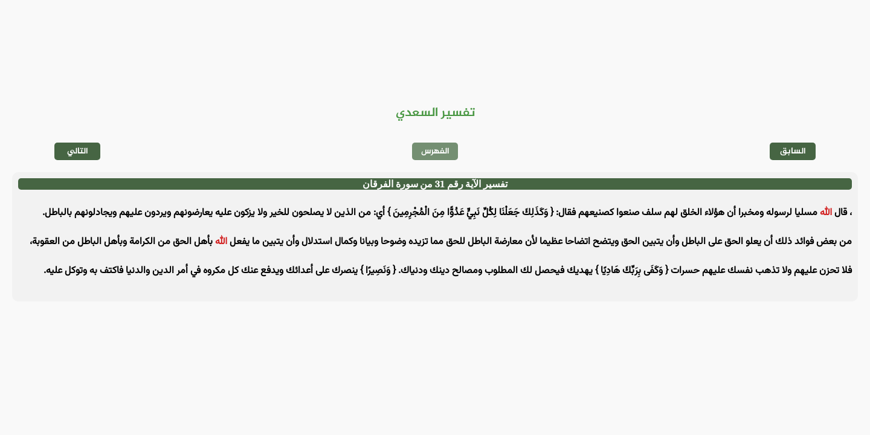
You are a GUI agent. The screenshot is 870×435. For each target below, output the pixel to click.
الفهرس (435, 151)
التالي (77, 151)
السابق (793, 151)
